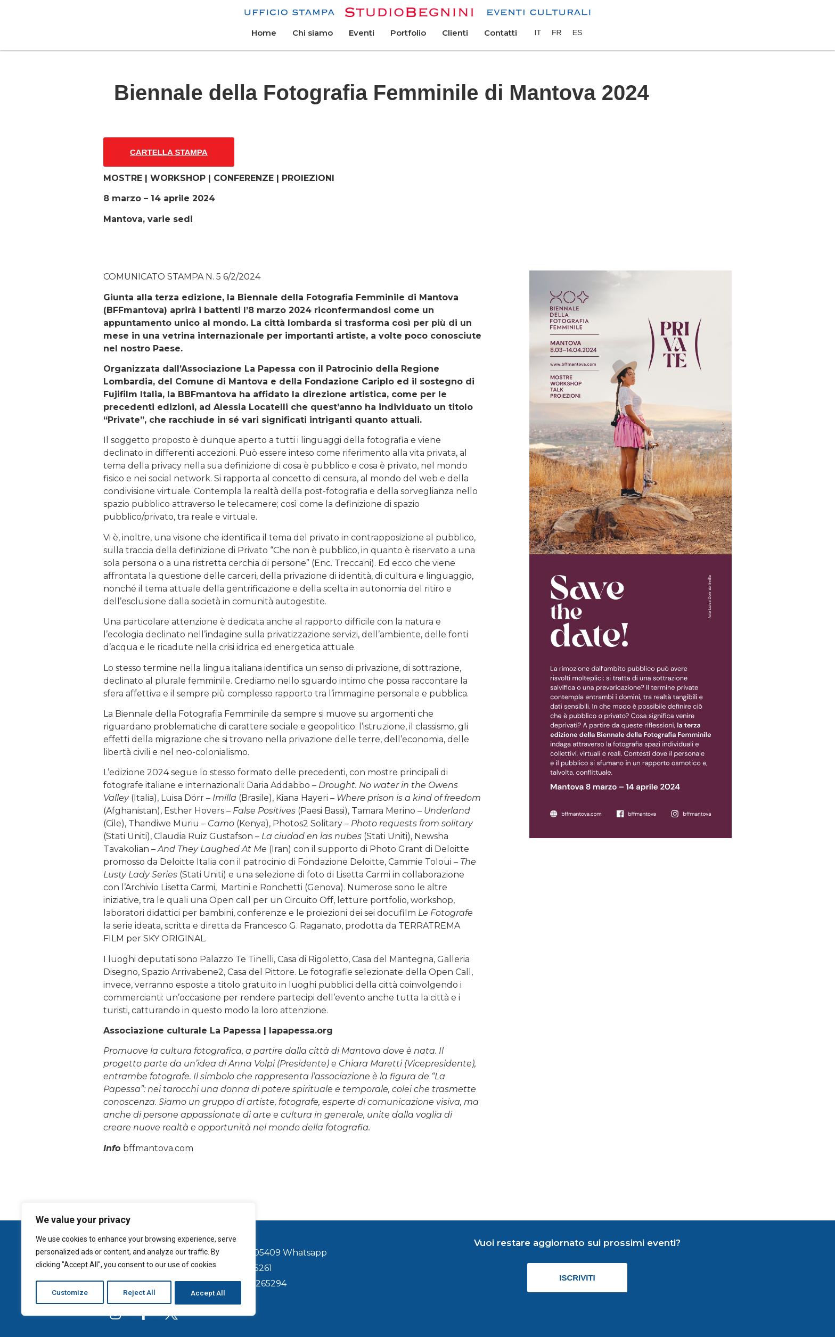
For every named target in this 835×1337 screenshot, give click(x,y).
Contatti (500, 33)
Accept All (208, 1293)
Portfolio (408, 33)
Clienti (455, 33)
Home (263, 33)
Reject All (140, 1293)
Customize (70, 1293)
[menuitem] (537, 32)
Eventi (361, 33)
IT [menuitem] (538, 32)
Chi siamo (312, 33)
